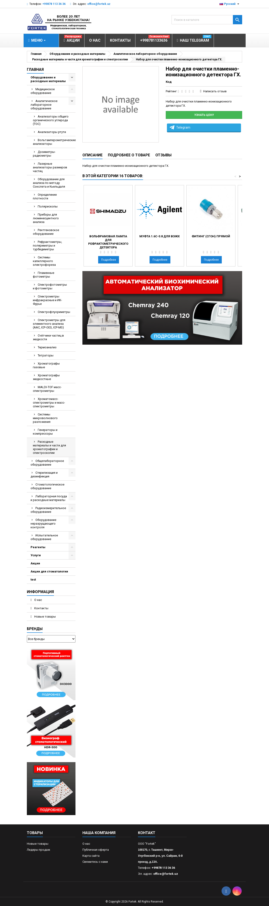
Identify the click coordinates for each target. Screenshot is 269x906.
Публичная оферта (95, 849)
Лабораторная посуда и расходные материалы (49, 498)
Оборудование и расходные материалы (48, 79)
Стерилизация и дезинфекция (44, 474)
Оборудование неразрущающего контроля (43, 523)
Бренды (35, 629)
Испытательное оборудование (44, 537)
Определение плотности (45, 196)
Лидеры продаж (38, 849)
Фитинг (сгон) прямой (211, 236)
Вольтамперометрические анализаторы (54, 141)
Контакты (41, 608)
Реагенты (38, 547)
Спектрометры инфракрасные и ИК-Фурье (47, 300)
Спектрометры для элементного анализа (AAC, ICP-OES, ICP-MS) (49, 323)
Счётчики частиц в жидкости (48, 337)
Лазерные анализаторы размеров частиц (50, 167)
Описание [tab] (92, 155)
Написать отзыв (215, 91)
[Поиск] (207, 19)
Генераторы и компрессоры (45, 431)
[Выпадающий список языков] (229, 4)
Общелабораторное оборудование (47, 462)
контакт (146, 833)
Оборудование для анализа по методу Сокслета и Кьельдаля (49, 182)
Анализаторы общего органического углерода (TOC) (51, 120)
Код (169, 81)
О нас (38, 600)
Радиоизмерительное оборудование (48, 509)
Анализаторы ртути (52, 132)
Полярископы (48, 206)
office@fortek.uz (98, 4)
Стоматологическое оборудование (47, 486)
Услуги (36, 555)
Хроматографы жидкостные (46, 377)
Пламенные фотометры (43, 274)
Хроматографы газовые (46, 365)
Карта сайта (91, 855)
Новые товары (45, 616)
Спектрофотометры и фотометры (50, 286)
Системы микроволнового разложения (45, 418)
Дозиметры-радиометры (44, 153)
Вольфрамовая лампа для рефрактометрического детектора (108, 242)
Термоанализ (47, 347)
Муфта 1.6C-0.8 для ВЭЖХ (159, 236)
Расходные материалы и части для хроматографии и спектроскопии (49, 447)
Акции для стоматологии (49, 571)
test (33, 579)
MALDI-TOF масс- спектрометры (47, 389)
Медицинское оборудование (43, 91)
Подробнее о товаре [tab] (129, 155)
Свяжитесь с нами (95, 861)
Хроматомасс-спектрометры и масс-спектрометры (49, 402)
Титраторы (45, 355)
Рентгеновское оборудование (46, 231)
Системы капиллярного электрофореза (44, 261)
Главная (35, 69)
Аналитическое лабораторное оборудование (44, 104)
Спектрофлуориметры (54, 312)
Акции (35, 563)
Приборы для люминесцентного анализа (46, 218)
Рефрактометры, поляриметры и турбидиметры (47, 245)
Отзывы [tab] (163, 155)
